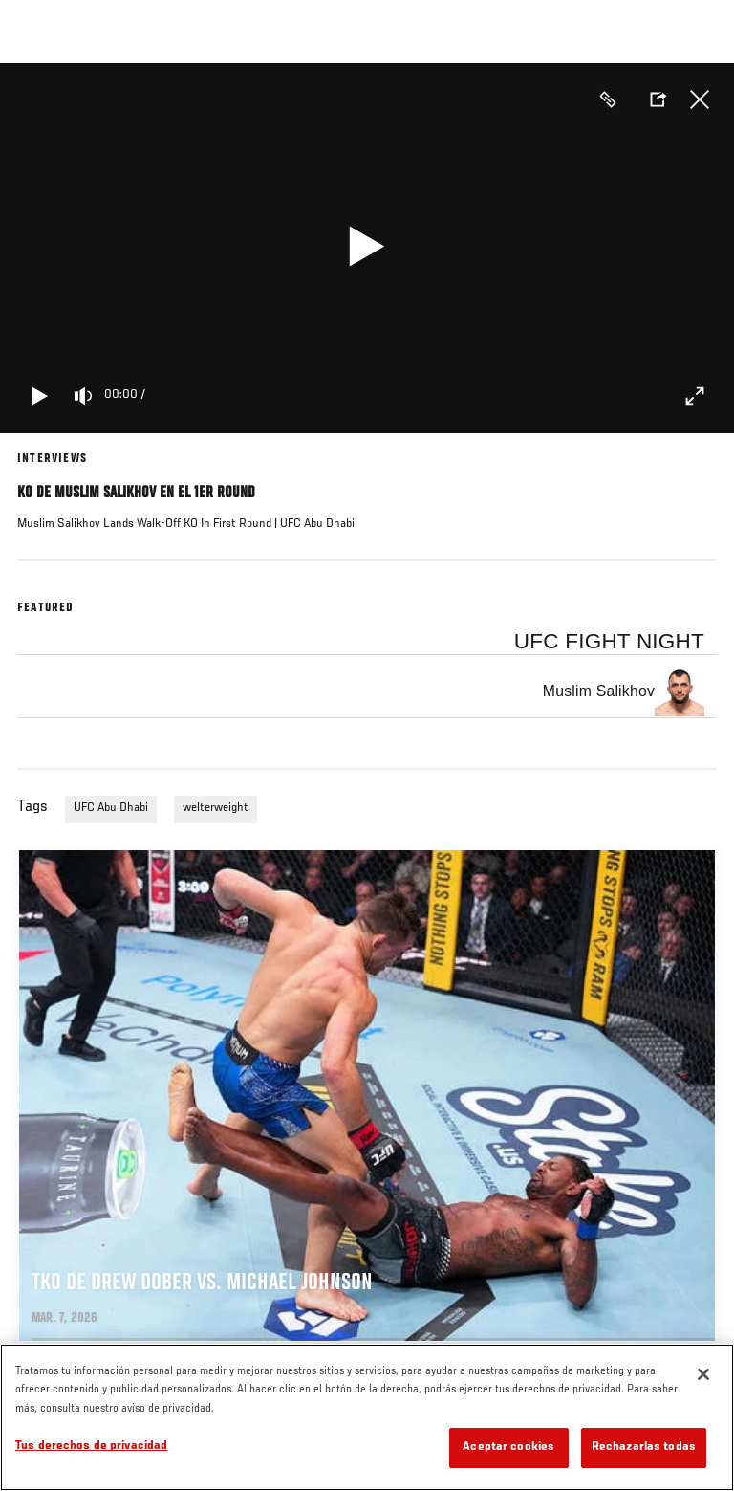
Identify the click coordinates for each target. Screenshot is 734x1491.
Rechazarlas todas (644, 1447)
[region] (367, 1417)
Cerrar (699, 99)
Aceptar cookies (508, 1447)
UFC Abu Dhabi (111, 808)
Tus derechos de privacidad (91, 1446)
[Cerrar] (703, 1374)
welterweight (215, 808)
